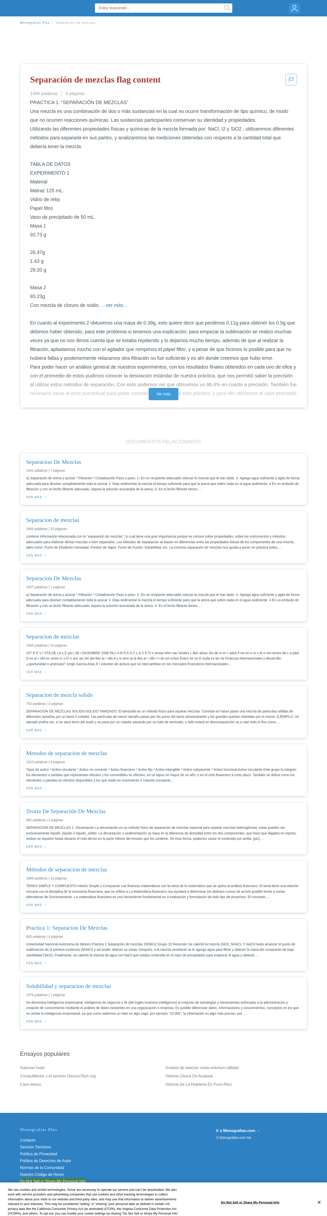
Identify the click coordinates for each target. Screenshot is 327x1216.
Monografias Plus (35, 22)
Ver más (164, 394)
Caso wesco (30, 1084)
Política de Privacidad (38, 1154)
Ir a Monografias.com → (238, 1131)
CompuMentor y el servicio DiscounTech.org (58, 1076)
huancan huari (32, 1068)
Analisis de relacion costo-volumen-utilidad (202, 1068)
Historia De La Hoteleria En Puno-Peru (199, 1084)
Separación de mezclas (76, 22)
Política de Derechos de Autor (45, 1161)
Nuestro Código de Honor (42, 1174)
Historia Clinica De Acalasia (189, 1076)
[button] (291, 81)
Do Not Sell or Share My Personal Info (53, 1181)
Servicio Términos (35, 1147)
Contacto (28, 1140)
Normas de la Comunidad (42, 1168)
